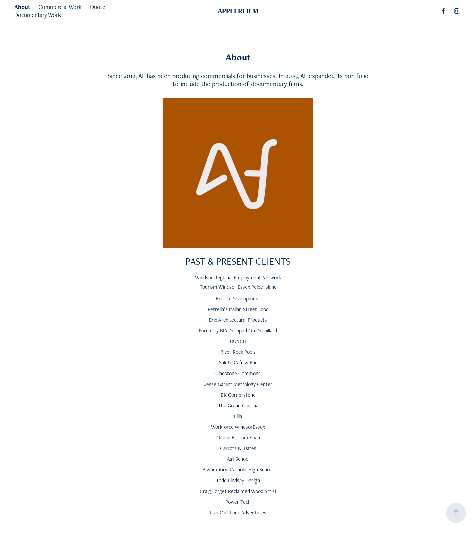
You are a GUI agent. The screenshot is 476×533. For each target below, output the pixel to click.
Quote (97, 7)
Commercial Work (59, 7)
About (22, 7)
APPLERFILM (238, 11)
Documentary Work (37, 15)
